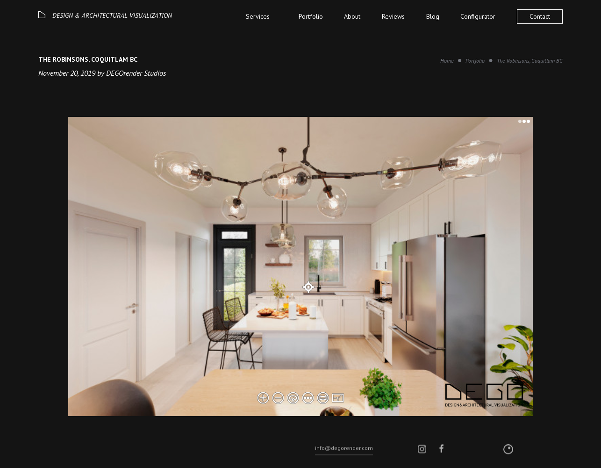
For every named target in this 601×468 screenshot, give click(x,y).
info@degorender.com (344, 456)
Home (447, 60)
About (352, 16)
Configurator (477, 16)
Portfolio (311, 16)
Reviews (393, 16)
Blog (432, 16)
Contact (539, 16)
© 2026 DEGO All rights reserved (75, 457)
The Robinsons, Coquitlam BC (530, 60)
